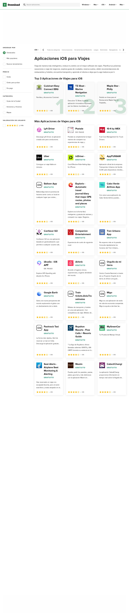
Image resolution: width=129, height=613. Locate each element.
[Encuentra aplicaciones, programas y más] (51, 5)
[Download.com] (11, 5)
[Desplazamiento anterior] (43, 50)
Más (122, 5)
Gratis (7, 77)
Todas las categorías (53, 50)
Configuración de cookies (78, 530)
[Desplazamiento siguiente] (123, 50)
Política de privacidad (76, 511)
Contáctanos (40, 519)
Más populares (10, 58)
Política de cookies (75, 519)
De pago (8, 88)
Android (112, 5)
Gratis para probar (11, 82)
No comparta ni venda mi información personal (78, 524)
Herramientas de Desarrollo (83, 50)
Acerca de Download (43, 511)
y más (13, 125)
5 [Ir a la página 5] (61, 400)
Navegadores (113, 50)
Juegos (96, 50)
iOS (103, 5)
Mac (95, 5)
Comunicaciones (67, 50)
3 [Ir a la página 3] (49, 400)
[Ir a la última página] (121, 400)
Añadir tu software (42, 515)
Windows (85, 5)
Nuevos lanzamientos (12, 64)
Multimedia (103, 50)
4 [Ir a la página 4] (55, 400)
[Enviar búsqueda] (24, 5)
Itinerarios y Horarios (12, 106)
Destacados (9, 52)
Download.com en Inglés (45, 523)
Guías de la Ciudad (11, 101)
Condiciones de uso (76, 515)
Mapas (7, 112)
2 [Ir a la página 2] (42, 400)
